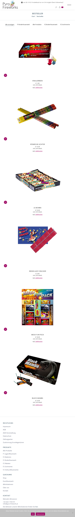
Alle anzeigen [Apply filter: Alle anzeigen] (9, 25)
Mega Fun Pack (37, 335)
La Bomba (37, 208)
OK (33, 514)
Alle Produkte (7, 451)
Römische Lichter (37, 144)
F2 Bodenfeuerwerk (9, 460)
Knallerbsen (37, 81)
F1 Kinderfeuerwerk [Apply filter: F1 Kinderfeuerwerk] (23, 25)
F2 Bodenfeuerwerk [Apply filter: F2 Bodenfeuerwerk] (50, 25)
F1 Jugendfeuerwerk (9, 454)
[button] (5, 75)
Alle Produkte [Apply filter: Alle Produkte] (37, 25)
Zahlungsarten (8, 439)
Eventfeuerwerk (8, 481)
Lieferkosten (38, 87)
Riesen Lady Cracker (37, 271)
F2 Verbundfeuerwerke (10, 470)
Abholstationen (8, 484)
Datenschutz (7, 436)
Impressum (7, 426)
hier (36, 507)
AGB (4, 430)
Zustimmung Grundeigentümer (13, 442)
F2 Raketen (6, 463)
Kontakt (5, 491)
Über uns (6, 488)
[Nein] (73, 513)
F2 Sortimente (7, 467)
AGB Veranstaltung (9, 433)
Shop (4, 478)
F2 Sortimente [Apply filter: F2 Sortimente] (65, 25)
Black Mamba (37, 398)
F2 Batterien (7, 457)
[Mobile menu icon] (69, 5)
